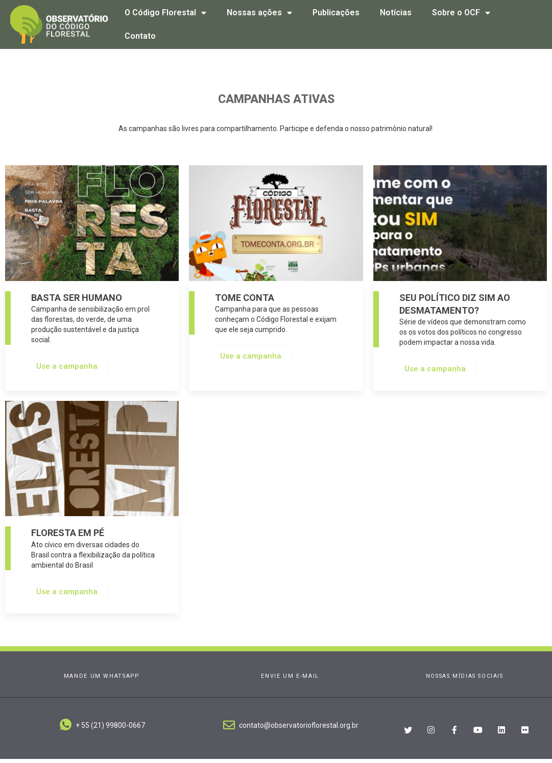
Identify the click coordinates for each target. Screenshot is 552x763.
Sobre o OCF (461, 13)
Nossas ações (259, 13)
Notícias (396, 12)
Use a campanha (67, 370)
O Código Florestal (165, 13)
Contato (140, 36)
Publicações (336, 12)
